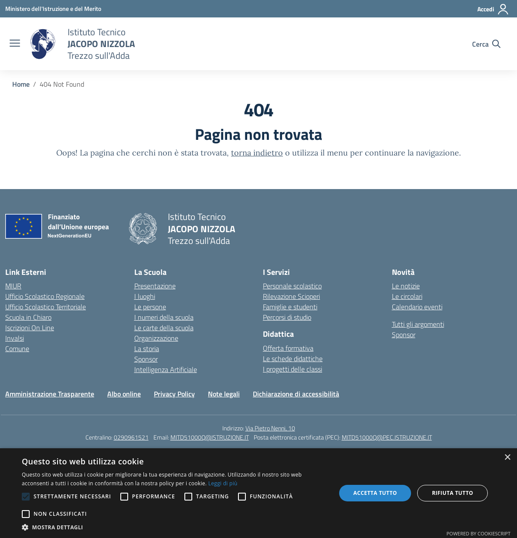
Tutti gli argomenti (418, 324)
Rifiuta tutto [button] (452, 493)
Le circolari (407, 296)
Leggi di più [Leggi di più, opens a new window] (223, 483)
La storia (146, 348)
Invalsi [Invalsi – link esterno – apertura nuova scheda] (14, 338)
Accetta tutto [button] (375, 493)
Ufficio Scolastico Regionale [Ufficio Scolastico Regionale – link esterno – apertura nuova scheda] (45, 296)
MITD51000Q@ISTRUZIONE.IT (209, 437)
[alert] (258, 493)
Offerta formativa (288, 348)
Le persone (150, 306)
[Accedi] (493, 9)
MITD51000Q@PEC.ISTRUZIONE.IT (387, 437)
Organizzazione (156, 338)
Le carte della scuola (164, 327)
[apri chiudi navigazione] (15, 44)
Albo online (124, 394)
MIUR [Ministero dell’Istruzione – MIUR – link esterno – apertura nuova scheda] (13, 286)
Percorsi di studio (287, 317)
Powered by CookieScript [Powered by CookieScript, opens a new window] (478, 533)
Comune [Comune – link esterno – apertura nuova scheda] (17, 348)
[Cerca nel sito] (486, 44)
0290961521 (131, 437)
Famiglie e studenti (290, 306)
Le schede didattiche (293, 358)
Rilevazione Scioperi (291, 296)
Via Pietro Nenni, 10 (270, 428)
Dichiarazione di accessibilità (296, 394)
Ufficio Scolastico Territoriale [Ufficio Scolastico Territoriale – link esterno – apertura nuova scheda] (45, 306)
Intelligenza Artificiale (165, 369)
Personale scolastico (292, 286)
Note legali (224, 394)
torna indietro (257, 153)
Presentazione (155, 286)
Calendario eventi (417, 306)
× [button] (507, 457)
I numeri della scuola (164, 317)
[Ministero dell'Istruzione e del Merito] (53, 8)
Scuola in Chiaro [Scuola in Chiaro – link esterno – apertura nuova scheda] (28, 317)
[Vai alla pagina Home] (21, 84)
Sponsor (146, 359)
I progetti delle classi (292, 369)
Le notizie (406, 286)
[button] (174, 527)
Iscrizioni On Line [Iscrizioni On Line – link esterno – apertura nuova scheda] (29, 327)
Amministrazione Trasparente (49, 394)
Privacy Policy (174, 394)
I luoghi (144, 296)
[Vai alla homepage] (43, 44)
